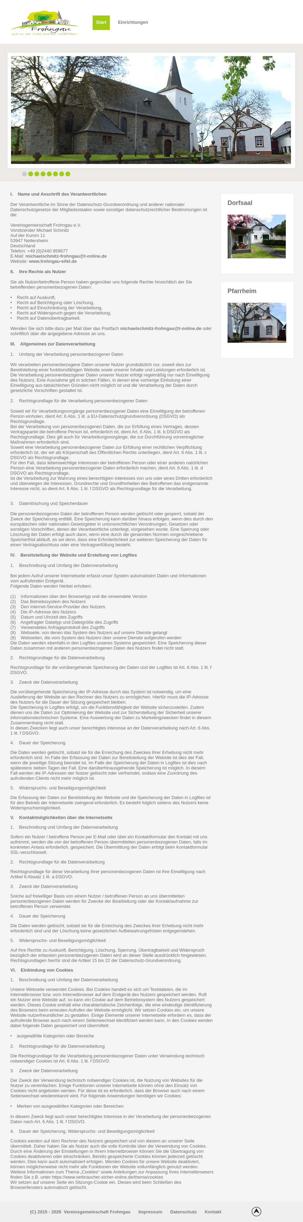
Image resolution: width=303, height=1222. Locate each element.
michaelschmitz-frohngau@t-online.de (66, 256)
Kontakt (213, 1211)
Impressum (150, 1211)
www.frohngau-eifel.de (53, 261)
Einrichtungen (133, 22)
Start (101, 22)
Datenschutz (183, 1211)
